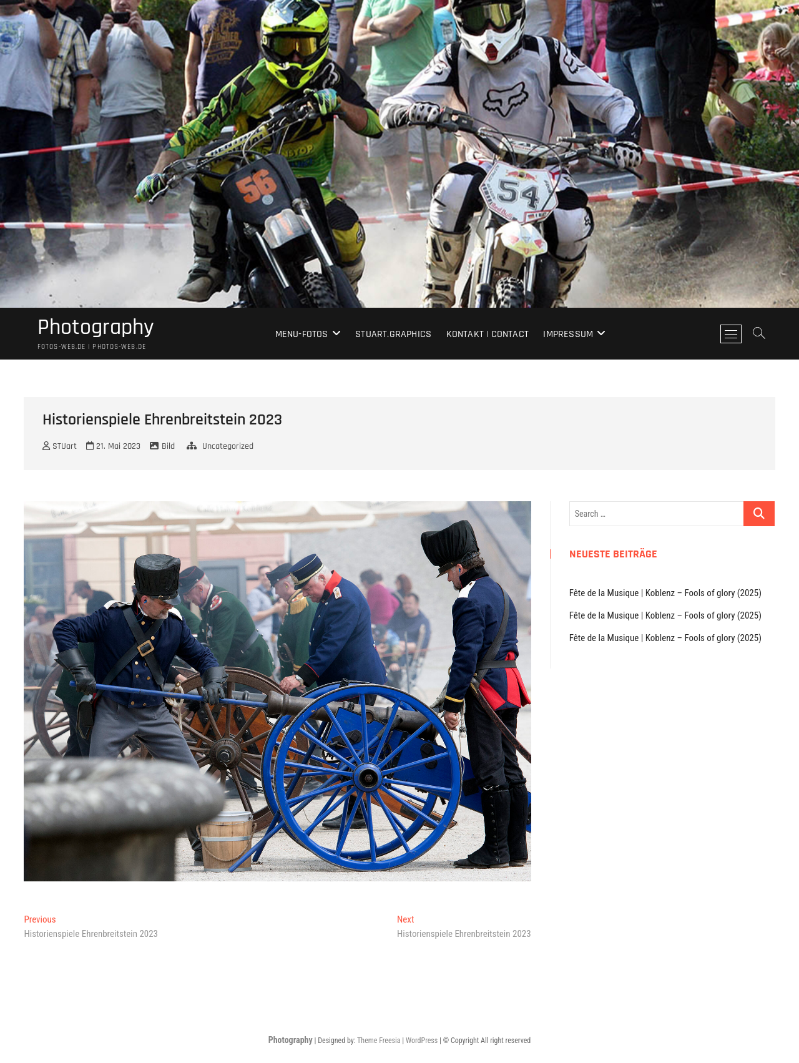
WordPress (422, 1040)
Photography (95, 327)
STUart (59, 446)
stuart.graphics (393, 334)
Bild (168, 446)
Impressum (568, 334)
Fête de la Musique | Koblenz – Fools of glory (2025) (665, 593)
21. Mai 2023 (113, 446)
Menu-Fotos (301, 334)
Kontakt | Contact (487, 334)
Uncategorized (227, 446)
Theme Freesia (378, 1040)
